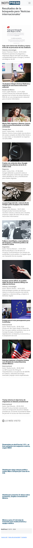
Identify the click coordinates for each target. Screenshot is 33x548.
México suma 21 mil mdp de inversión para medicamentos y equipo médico (14, 521)
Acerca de (4, 537)
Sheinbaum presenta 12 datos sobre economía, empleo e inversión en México (16, 496)
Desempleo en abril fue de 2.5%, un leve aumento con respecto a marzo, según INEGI (16, 446)
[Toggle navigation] (29, 3)
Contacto (24, 537)
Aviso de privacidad (14, 537)
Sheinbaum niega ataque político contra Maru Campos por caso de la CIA (15, 471)
